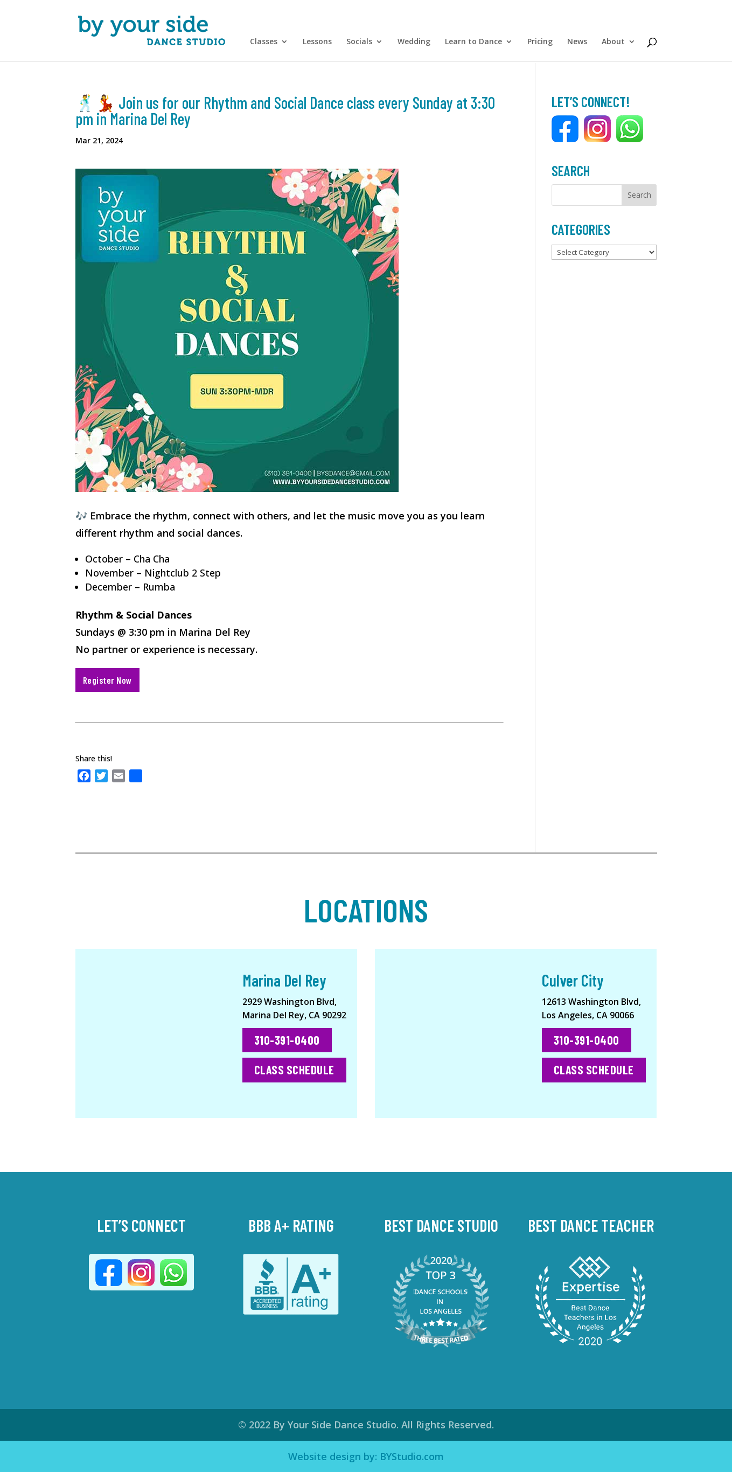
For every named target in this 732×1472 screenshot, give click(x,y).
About (613, 44)
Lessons (317, 44)
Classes (263, 44)
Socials (359, 44)
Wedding (414, 44)
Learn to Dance (473, 44)
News (577, 44)
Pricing (540, 44)
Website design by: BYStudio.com (366, 1456)
